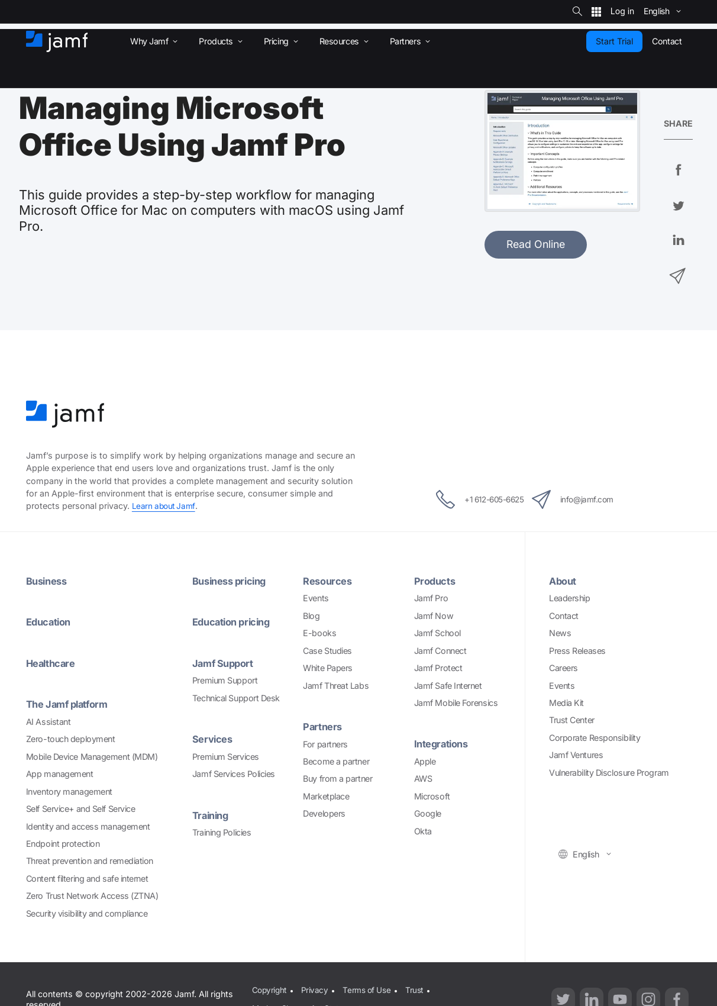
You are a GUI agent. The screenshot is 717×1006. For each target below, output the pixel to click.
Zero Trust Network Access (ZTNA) (92, 895)
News (560, 633)
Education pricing (234, 621)
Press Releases (577, 650)
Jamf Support (225, 662)
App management (59, 773)
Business (48, 580)
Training (212, 814)
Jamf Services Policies (233, 773)
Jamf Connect (440, 650)
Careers (563, 668)
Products (435, 580)
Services (213, 738)
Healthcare (52, 662)
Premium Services (225, 755)
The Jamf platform (70, 703)
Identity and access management (88, 825)
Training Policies (221, 832)
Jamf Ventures (576, 755)
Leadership (569, 598)
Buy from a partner (337, 778)
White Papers (328, 668)
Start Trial (614, 41)
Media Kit (566, 702)
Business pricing (232, 580)
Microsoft (432, 796)
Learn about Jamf (165, 506)
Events (315, 598)
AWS (423, 778)
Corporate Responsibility (594, 737)
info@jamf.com (584, 499)
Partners (323, 726)
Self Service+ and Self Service (80, 808)
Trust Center (572, 720)
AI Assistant (48, 720)
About (564, 580)
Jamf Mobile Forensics (456, 702)
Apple (425, 761)
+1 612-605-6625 (469, 499)
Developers (324, 813)
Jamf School (437, 633)
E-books (319, 633)
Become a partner (336, 761)
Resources (329, 580)
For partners (325, 744)
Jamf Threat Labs (336, 685)
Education (50, 621)
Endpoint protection (62, 843)
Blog (311, 615)
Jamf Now (433, 615)
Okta (423, 831)
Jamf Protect (438, 668)
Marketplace (326, 796)
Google (427, 813)
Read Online (535, 244)
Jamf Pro (431, 598)
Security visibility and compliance (87, 913)
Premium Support (224, 680)
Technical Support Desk (236, 697)
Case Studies (327, 650)
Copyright (268, 988)
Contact (564, 615)
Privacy (315, 988)
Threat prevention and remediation (89, 860)
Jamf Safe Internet (448, 685)
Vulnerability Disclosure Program (609, 772)
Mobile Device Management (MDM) (92, 755)
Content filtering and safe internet (87, 878)
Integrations (443, 743)
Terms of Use (368, 988)
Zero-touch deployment (70, 738)
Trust (418, 988)
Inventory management (69, 790)
